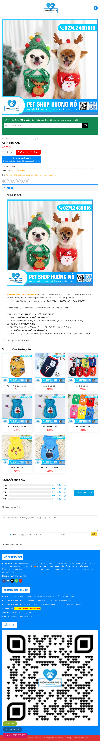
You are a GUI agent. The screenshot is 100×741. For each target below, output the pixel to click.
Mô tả (7, 187)
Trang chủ (6, 139)
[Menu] (3, 8)
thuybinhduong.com (80, 737)
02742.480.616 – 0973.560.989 (27, 608)
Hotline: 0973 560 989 (15, 735)
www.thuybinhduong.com (20, 612)
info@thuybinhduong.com (21, 616)
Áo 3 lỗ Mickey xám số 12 (50, 467)
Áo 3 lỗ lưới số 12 (83, 427)
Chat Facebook (12, 729)
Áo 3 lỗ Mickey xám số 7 (17, 386)
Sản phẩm (17, 139)
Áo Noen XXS (11, 175)
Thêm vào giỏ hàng (28, 152)
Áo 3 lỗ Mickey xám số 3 (17, 427)
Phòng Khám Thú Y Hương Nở (15, 563)
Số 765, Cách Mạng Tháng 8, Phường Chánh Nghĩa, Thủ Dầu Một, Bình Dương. (42, 596)
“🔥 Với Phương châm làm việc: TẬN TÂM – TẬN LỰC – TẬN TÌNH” (61, 566)
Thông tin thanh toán (15, 340)
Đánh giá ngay (84, 492)
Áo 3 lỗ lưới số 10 (50, 427)
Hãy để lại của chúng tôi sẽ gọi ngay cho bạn (44, 120)
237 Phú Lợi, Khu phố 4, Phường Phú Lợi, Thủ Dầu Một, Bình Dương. (53, 604)
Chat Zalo (9, 723)
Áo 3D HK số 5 (17, 467)
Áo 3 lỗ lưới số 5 (50, 386)
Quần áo (21, 175)
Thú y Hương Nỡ (49, 175)
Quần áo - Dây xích (31, 139)
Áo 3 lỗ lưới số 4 (82, 386)
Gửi (93, 534)
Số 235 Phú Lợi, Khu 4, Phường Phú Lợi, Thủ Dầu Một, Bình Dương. (52, 600)
